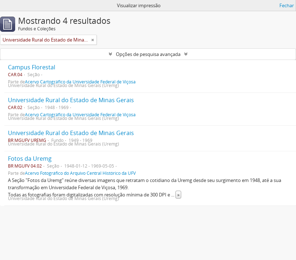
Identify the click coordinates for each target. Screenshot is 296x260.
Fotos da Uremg (30, 158)
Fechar (286, 5)
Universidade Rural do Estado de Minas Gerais (71, 100)
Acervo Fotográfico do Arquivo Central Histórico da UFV (80, 173)
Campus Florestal (31, 67)
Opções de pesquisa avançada (148, 54)
